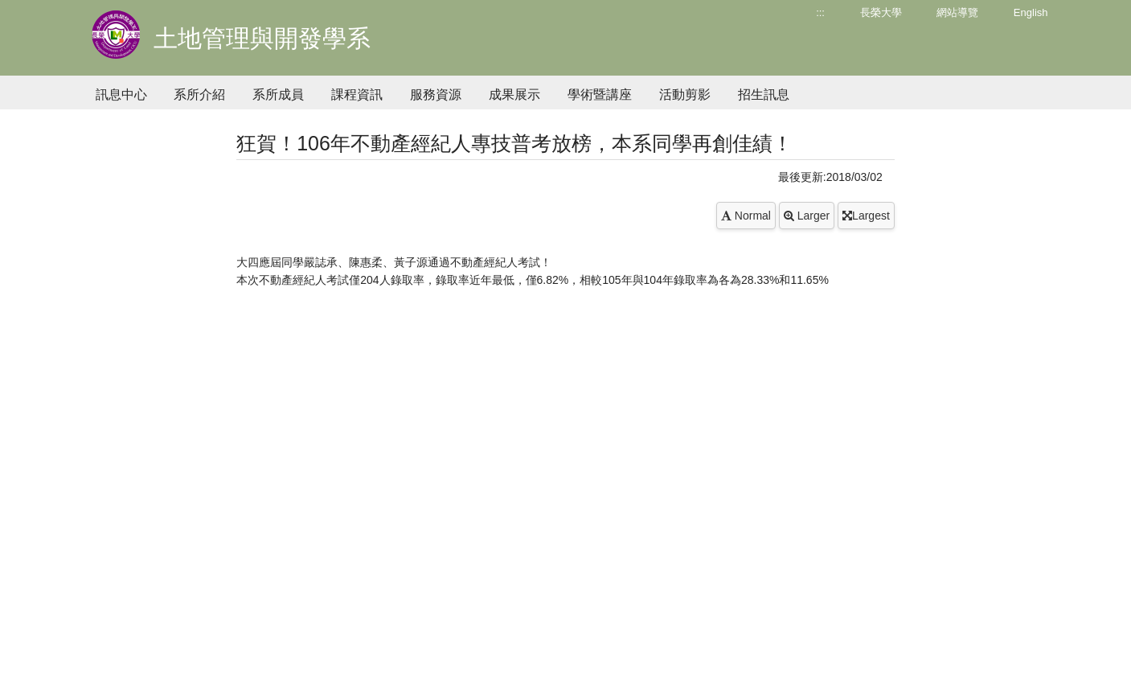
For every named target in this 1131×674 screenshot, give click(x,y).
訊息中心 (121, 94)
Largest (866, 215)
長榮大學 (881, 12)
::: (820, 12)
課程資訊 (357, 94)
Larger (807, 215)
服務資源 (435, 94)
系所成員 (278, 94)
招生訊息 (763, 94)
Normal (746, 215)
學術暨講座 (600, 94)
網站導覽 (957, 12)
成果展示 (514, 94)
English (1031, 12)
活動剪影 (685, 94)
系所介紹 (199, 94)
